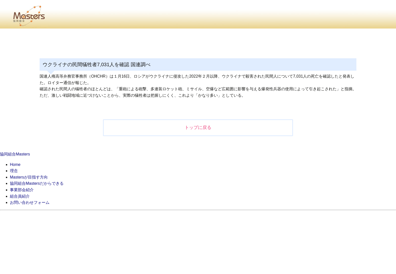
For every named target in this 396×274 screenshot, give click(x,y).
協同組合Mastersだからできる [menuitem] (37, 183)
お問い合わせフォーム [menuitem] (30, 202)
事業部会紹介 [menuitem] (22, 190)
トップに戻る (198, 127)
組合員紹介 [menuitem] (20, 196)
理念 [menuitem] (14, 171)
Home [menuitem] (15, 164)
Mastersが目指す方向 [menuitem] (29, 177)
